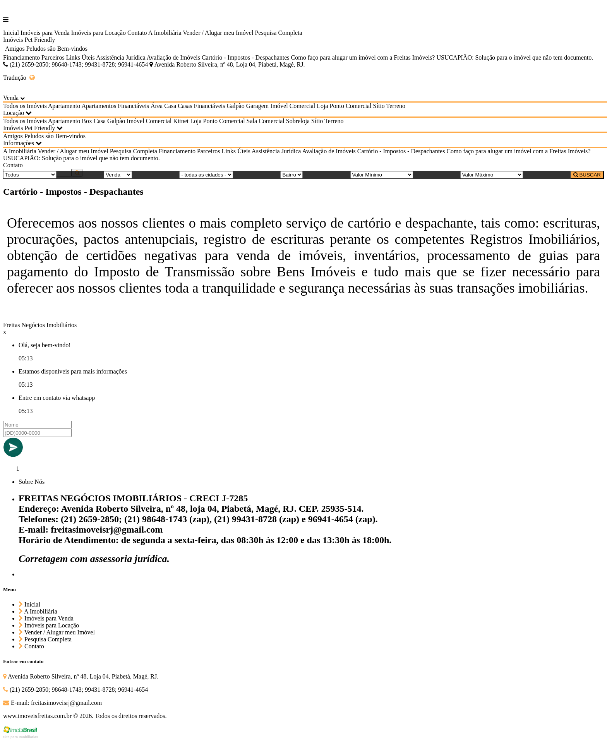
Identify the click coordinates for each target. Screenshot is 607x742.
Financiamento (21, 57)
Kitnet (181, 121)
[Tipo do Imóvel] (30, 174)
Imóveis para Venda (45, 32)
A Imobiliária (165, 32)
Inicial (11, 32)
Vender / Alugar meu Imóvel (218, 32)
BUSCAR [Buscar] (587, 175)
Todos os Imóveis (25, 106)
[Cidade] (206, 174)
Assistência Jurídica (121, 57)
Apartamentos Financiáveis (115, 106)
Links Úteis (80, 57)
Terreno (396, 106)
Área (157, 106)
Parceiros (53, 57)
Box (87, 121)
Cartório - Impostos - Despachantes (246, 57)
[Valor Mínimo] (381, 174)
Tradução (19, 77)
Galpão (235, 106)
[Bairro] (291, 174)
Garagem (257, 106)
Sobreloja (298, 121)
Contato (137, 32)
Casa (170, 106)
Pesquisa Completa (278, 32)
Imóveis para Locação (98, 32)
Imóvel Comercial (292, 106)
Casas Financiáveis (201, 106)
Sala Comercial (266, 121)
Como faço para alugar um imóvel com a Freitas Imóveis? (363, 57)
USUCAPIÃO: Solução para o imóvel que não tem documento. (514, 57)
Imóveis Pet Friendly (29, 39)
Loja (322, 106)
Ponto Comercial (351, 106)
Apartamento (64, 106)
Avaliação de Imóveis (173, 57)
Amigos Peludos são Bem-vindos (46, 48)
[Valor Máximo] (491, 174)
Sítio (379, 106)
